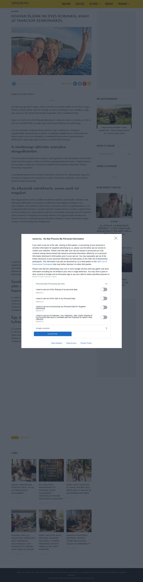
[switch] (104, 289)
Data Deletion (56, 343)
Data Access (71, 343)
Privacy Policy (86, 343)
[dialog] (71, 291)
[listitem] (71, 283)
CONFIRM (53, 334)
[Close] (116, 239)
